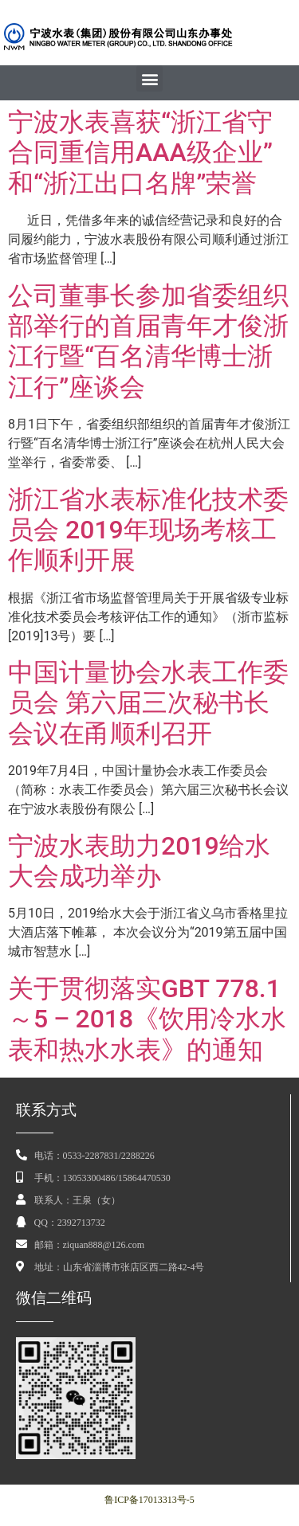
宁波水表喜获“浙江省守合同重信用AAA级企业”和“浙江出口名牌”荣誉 (140, 152)
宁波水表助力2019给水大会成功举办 (139, 861)
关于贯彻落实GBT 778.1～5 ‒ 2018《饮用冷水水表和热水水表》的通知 (147, 1019)
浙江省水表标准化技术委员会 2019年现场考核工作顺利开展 (148, 530)
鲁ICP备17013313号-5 (149, 1499)
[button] (149, 78)
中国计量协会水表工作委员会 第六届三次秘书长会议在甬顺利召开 (148, 703)
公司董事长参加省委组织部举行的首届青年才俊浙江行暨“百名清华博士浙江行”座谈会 (148, 341)
